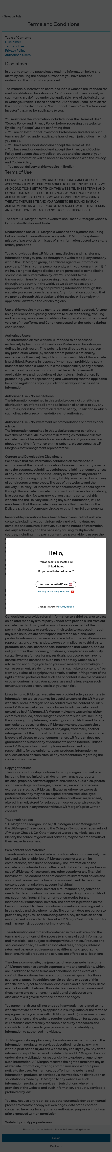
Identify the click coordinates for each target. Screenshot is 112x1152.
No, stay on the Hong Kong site (56, 592)
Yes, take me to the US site (56, 584)
